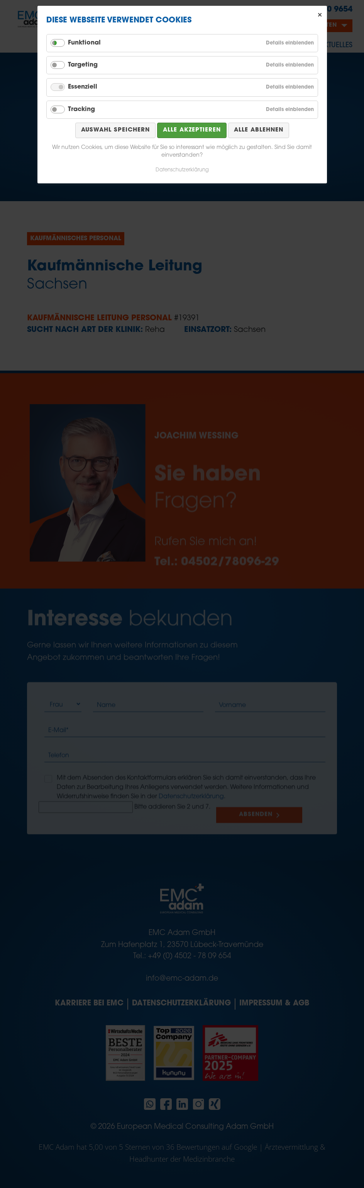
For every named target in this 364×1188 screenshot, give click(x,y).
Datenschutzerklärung (182, 170)
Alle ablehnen (258, 130)
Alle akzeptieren (192, 130)
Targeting (83, 65)
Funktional (84, 43)
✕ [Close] (320, 15)
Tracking (81, 109)
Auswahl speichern (115, 130)
